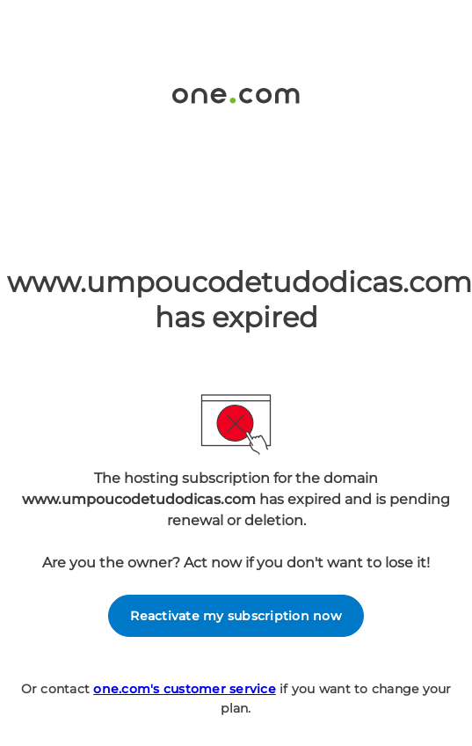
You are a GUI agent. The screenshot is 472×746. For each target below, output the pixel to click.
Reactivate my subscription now (236, 616)
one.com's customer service (184, 689)
